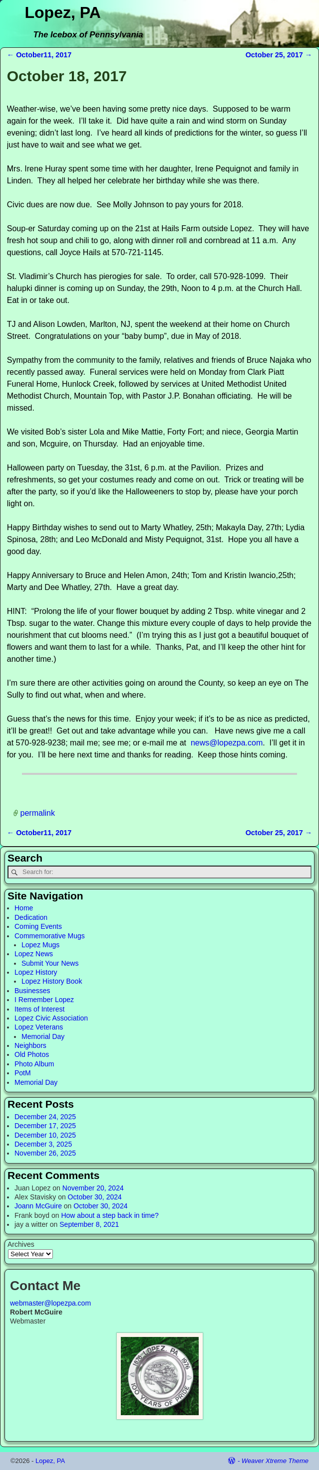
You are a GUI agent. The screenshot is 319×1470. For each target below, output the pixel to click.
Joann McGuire (38, 1206)
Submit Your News (49, 963)
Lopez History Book (51, 981)
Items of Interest (39, 1009)
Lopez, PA (63, 12)
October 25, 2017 (279, 55)
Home (23, 908)
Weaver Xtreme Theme (275, 1461)
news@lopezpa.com (227, 742)
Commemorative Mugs (49, 936)
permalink (37, 813)
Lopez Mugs (40, 945)
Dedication (30, 917)
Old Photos (31, 1054)
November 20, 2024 (93, 1188)
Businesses (32, 991)
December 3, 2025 (43, 1144)
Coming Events (38, 926)
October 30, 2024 (95, 1197)
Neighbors (30, 1045)
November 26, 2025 (45, 1153)
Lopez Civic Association (51, 1018)
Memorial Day (42, 1036)
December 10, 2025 (45, 1135)
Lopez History (35, 972)
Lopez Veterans (38, 1027)
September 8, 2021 (89, 1224)
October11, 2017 (39, 55)
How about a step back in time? (109, 1215)
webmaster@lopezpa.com (50, 1303)
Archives (20, 1244)
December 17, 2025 (45, 1126)
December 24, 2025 (45, 1117)
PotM (22, 1073)
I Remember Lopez (44, 1000)
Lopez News (33, 954)
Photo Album (34, 1064)
